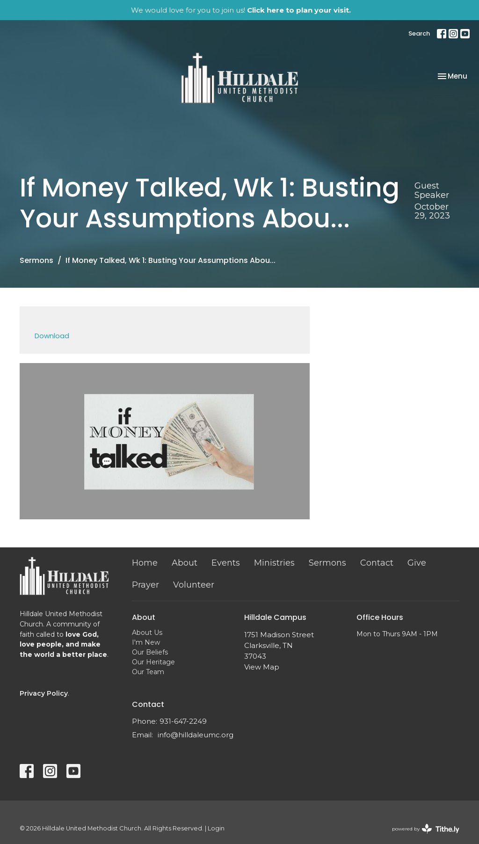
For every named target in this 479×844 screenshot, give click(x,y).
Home (145, 563)
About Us (147, 632)
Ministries (274, 563)
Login (216, 828)
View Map (261, 666)
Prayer (145, 585)
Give (416, 563)
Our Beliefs (150, 652)
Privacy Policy (44, 693)
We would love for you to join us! (241, 10)
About (184, 563)
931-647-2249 (183, 721)
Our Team (148, 672)
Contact (376, 563)
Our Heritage (153, 662)
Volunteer (193, 585)
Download (52, 336)
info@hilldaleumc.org (195, 734)
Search (419, 33)
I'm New (146, 642)
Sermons (36, 260)
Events (225, 563)
